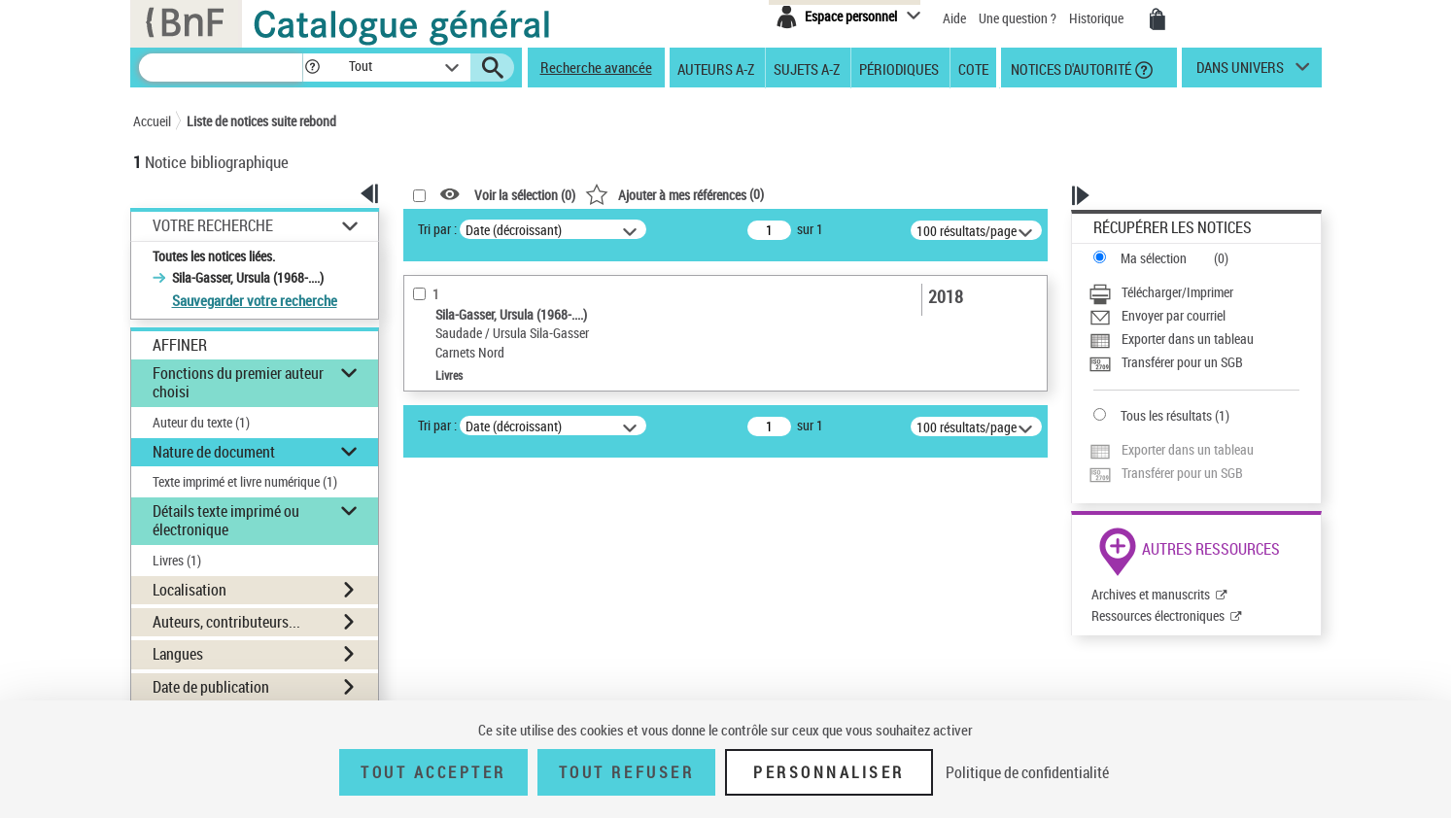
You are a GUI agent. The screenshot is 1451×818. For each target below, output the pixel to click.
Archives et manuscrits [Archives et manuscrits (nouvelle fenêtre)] (1150, 594)
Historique (1097, 18)
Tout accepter (433, 772)
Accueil (152, 121)
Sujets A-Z (807, 68)
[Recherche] (220, 67)
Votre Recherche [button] (213, 225)
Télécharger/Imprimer (1177, 292)
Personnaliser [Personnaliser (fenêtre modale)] (829, 772)
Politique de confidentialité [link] (1027, 772)
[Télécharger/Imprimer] (1193, 292)
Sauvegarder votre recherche (254, 300)
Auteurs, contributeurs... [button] (226, 621)
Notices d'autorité (1069, 68)
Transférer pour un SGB (1182, 362)
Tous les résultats (1166, 415)
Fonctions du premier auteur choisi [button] (238, 382)
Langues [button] (178, 654)
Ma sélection (1154, 258)
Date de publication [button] (211, 687)
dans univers (1240, 72)
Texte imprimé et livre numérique (245, 481)
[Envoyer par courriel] (1193, 315)
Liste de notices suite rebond (261, 121)
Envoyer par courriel (1174, 315)
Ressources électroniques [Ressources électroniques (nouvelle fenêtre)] (1158, 615)
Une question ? (1017, 18)
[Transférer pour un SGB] (1193, 362)
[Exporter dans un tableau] (1193, 339)
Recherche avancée (596, 67)
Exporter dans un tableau (1188, 338)
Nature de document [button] (214, 451)
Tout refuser (626, 772)
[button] (312, 67)
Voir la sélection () (524, 195)
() (674, 194)
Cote (973, 68)
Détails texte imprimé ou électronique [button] (226, 520)
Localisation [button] (189, 589)
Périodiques (899, 68)
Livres (177, 560)
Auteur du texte (201, 422)
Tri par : (437, 229)
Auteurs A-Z (715, 68)
